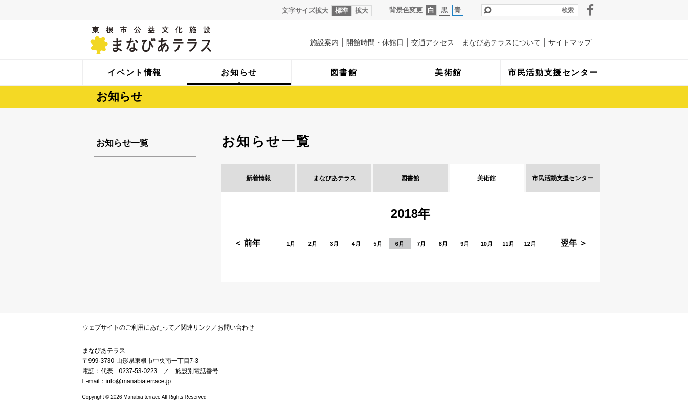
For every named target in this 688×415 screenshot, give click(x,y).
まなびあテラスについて (501, 42)
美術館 (486, 178)
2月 (312, 244)
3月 (334, 244)
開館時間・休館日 (375, 42)
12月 (530, 244)
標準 (341, 10)
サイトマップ (569, 42)
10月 (487, 244)
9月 (464, 244)
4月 (356, 244)
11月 (508, 244)
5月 (377, 244)
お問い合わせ (235, 327)
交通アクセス (432, 42)
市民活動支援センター (562, 178)
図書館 (410, 178)
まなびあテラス (171, 39)
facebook (590, 9)
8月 (443, 244)
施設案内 (324, 42)
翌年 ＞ (574, 242)
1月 (290, 244)
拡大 (361, 10)
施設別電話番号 (196, 371)
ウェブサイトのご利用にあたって (128, 327)
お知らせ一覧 (122, 143)
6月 (399, 244)
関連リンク (196, 327)
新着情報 (258, 178)
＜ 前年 (247, 242)
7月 (421, 244)
